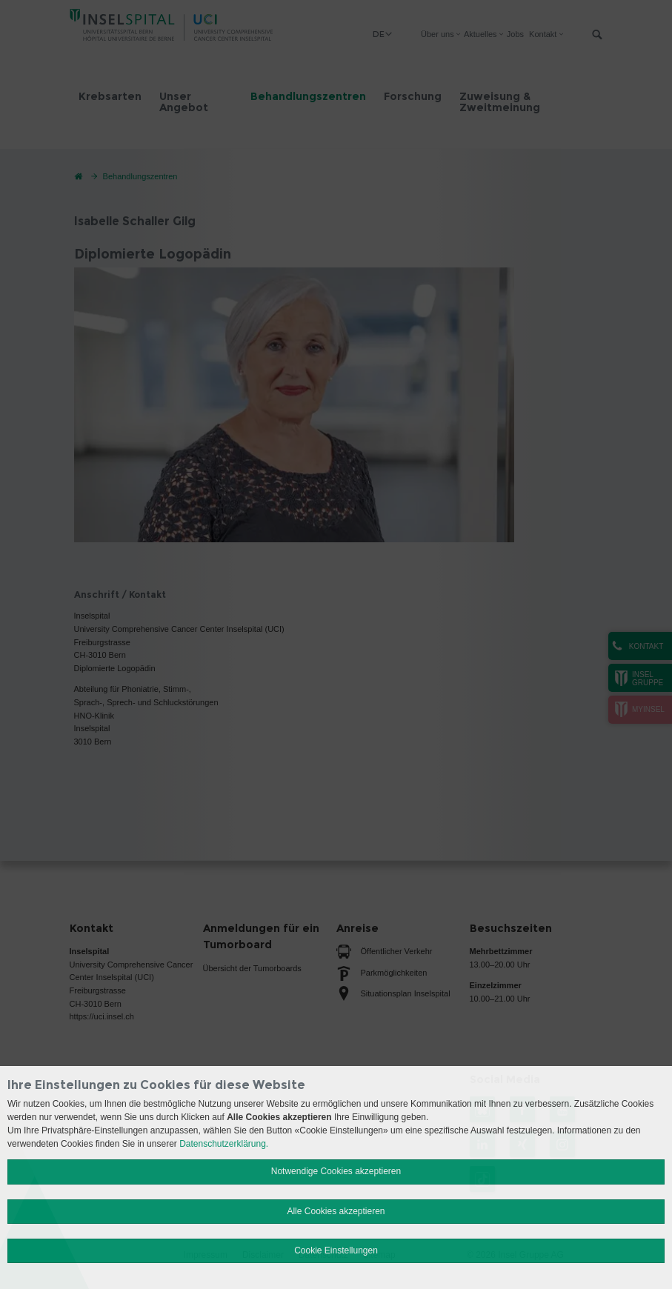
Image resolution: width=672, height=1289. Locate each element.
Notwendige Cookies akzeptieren (336, 1171)
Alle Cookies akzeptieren (336, 1211)
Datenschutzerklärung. (223, 1144)
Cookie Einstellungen (336, 1250)
